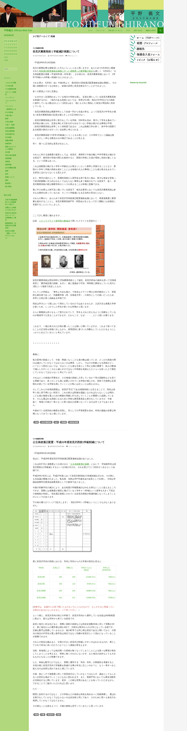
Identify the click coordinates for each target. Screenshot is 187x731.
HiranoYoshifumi (56, 446)
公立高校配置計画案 (79, 464)
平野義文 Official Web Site (18, 30)
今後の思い (9, 115)
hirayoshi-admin (56, 56)
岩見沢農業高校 (46, 422)
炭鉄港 (7, 161)
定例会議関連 (10, 128)
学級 (42, 714)
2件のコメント (73, 56)
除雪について (10, 177)
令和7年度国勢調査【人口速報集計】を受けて (11, 202)
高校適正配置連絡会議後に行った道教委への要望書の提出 (66, 71)
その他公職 (9, 86)
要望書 (64, 422)
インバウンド (10, 97)
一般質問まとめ (10, 109)
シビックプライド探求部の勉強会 (54, 221)
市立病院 (8, 137)
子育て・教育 (10, 125)
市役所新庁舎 (10, 134)
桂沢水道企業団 (10, 155)
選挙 (6, 171)
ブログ (128, 30)
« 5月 (6, 60)
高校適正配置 (73, 422)
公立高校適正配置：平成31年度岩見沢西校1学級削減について (69, 442)
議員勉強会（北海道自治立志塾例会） (10, 225)
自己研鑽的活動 (10, 168)
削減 (36, 422)
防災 (6, 174)
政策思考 (8, 143)
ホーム (90, 30)
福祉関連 (8, 165)
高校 (58, 714)
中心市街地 (9, 112)
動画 (6, 119)
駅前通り (8, 183)
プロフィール (100, 30)
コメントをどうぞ (74, 446)
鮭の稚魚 (8, 186)
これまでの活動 (10, 83)
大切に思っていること (115, 30)
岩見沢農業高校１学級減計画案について (56, 51)
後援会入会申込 (151, 30)
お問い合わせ (138, 30)
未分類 (7, 152)
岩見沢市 (51, 714)
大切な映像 (9, 122)
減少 (56, 422)
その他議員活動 (38, 48)
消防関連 (8, 158)
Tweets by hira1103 (138, 83)
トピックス (9, 106)
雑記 (6, 180)
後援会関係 (9, 140)
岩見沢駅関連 (10, 131)
